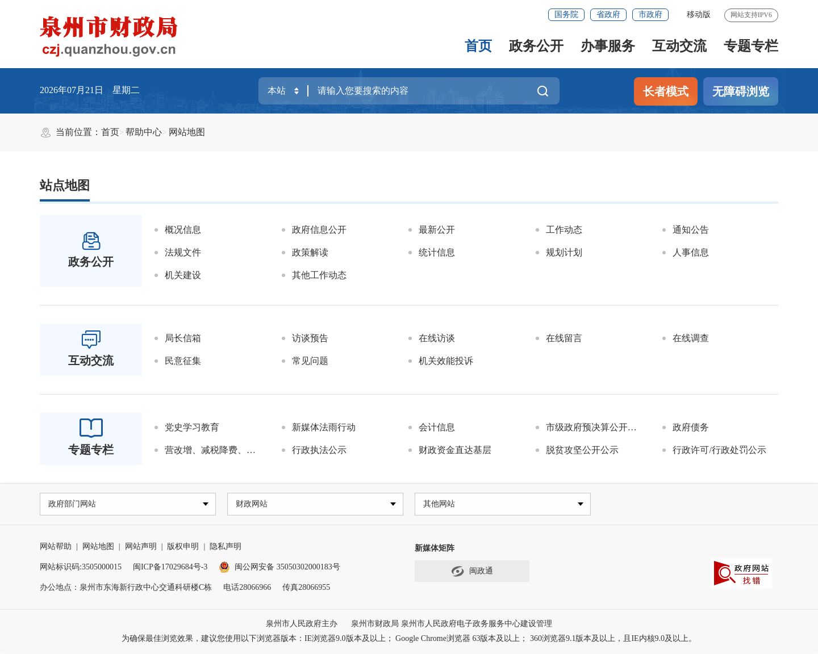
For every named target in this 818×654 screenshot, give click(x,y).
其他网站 (440, 504)
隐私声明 (225, 547)
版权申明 (183, 547)
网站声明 (141, 547)
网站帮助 (56, 547)
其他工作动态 (319, 275)
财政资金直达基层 (455, 450)
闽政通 (472, 573)
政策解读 (310, 252)
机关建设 (183, 275)
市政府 (650, 14)
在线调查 (691, 338)
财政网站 (253, 504)
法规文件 (183, 252)
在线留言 (564, 338)
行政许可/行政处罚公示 (719, 450)
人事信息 (691, 252)
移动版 (699, 14)
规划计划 (564, 252)
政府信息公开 (319, 229)
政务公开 (536, 46)
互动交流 (679, 46)
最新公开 (437, 229)
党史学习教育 (192, 427)
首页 (478, 46)
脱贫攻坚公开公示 (582, 450)
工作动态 (564, 229)
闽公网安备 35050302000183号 (279, 568)
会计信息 (437, 427)
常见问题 (310, 361)
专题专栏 (751, 46)
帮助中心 (144, 132)
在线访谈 (437, 338)
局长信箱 (183, 338)
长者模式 (665, 91)
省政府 (608, 14)
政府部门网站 (73, 504)
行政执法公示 (319, 450)
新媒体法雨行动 (324, 427)
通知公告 (691, 229)
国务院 (566, 14)
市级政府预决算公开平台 (596, 427)
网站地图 (187, 132)
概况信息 (183, 229)
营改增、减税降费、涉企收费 (217, 450)
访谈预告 (310, 338)
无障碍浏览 (740, 91)
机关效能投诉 (446, 361)
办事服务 (608, 46)
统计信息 (437, 252)
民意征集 (183, 361)
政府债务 (691, 427)
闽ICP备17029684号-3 (170, 568)
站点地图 (65, 185)
